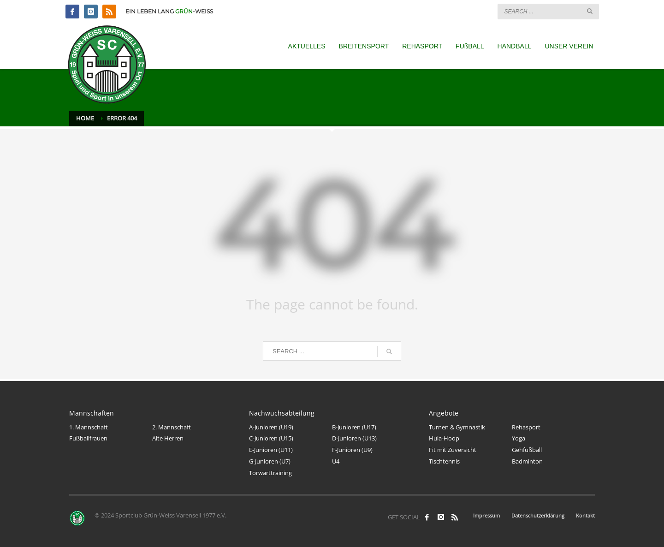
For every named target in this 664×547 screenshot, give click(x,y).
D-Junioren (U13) (354, 438)
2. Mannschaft (171, 427)
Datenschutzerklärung (537, 515)
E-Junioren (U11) (271, 450)
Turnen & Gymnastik (457, 427)
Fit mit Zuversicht (452, 450)
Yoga (518, 438)
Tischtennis (444, 461)
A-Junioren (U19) (271, 427)
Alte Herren (168, 438)
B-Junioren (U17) (354, 427)
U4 (335, 461)
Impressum (486, 515)
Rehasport (526, 427)
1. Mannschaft (88, 427)
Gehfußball (527, 450)
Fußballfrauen (88, 438)
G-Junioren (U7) (269, 461)
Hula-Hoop (444, 438)
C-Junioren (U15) (271, 438)
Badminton (527, 461)
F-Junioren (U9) (352, 450)
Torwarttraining (270, 473)
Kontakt (585, 515)
